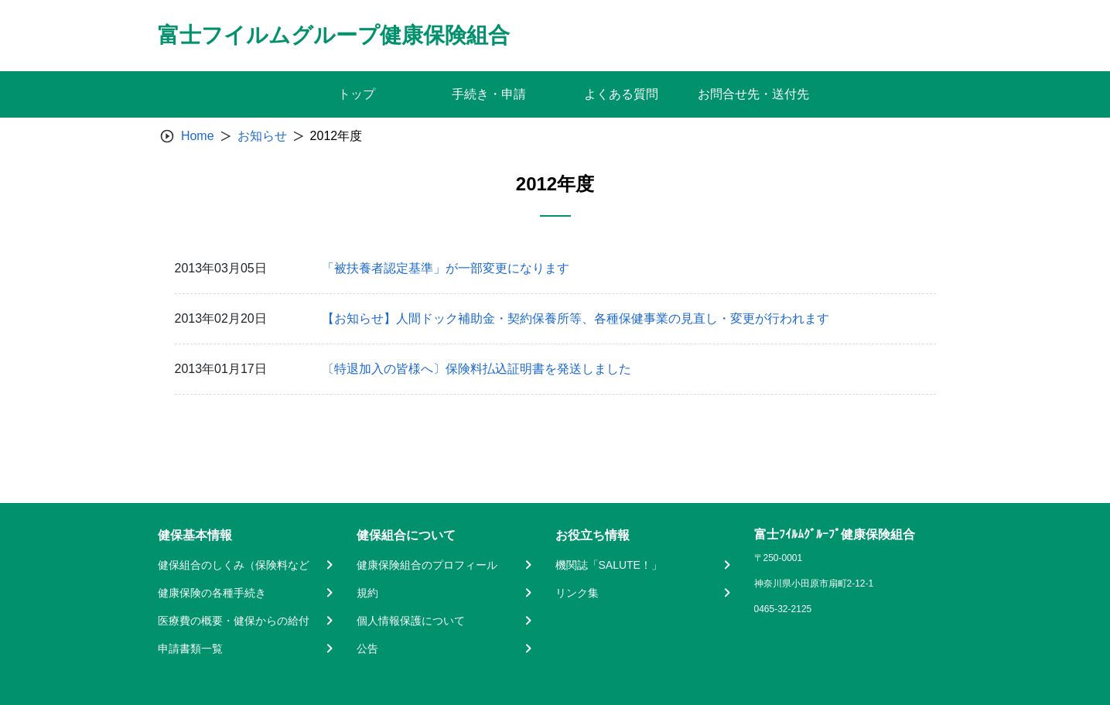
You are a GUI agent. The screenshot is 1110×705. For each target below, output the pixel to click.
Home (197, 135)
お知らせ (262, 135)
